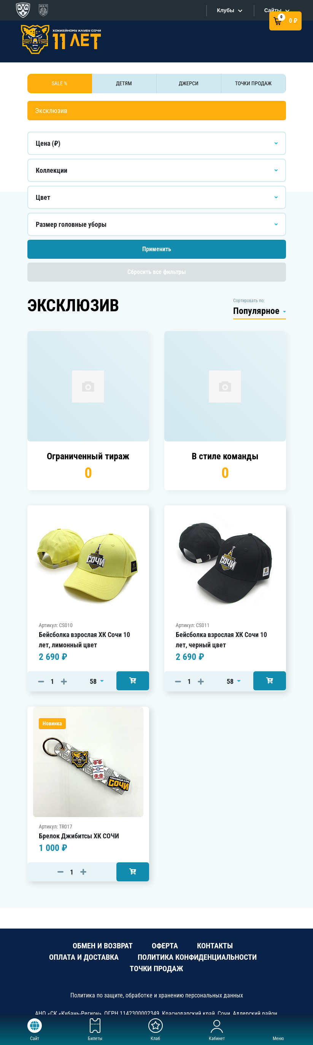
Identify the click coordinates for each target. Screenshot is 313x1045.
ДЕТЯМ (124, 83)
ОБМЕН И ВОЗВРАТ (103, 945)
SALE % (59, 83)
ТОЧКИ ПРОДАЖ (253, 83)
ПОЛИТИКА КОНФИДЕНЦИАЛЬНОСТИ (197, 957)
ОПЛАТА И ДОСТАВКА (84, 957)
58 (94, 681)
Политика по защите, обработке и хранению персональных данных (156, 995)
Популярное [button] (257, 311)
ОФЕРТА (165, 945)
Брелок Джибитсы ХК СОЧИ (79, 836)
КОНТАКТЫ (215, 945)
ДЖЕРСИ (189, 83)
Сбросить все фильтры (156, 272)
